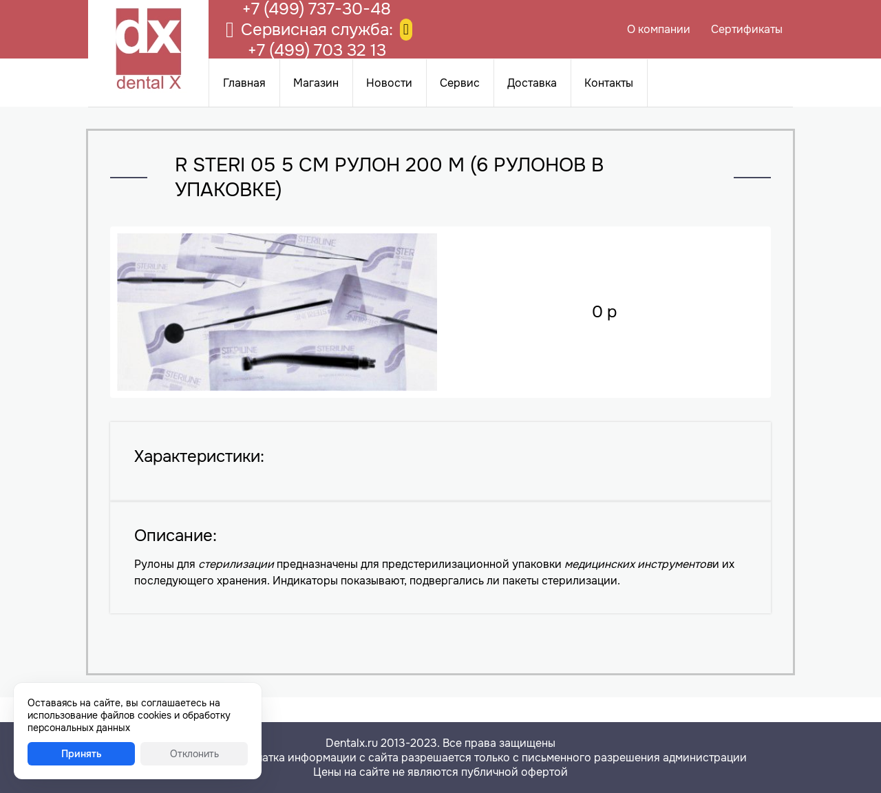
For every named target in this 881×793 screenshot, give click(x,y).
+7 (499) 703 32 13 (317, 50)
